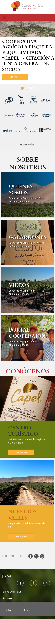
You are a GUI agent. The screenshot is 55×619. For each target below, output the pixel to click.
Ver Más (27, 194)
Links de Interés (12, 591)
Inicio (27, 610)
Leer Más (13, 77)
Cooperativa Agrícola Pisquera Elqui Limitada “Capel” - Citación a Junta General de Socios (28, 55)
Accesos (7, 598)
